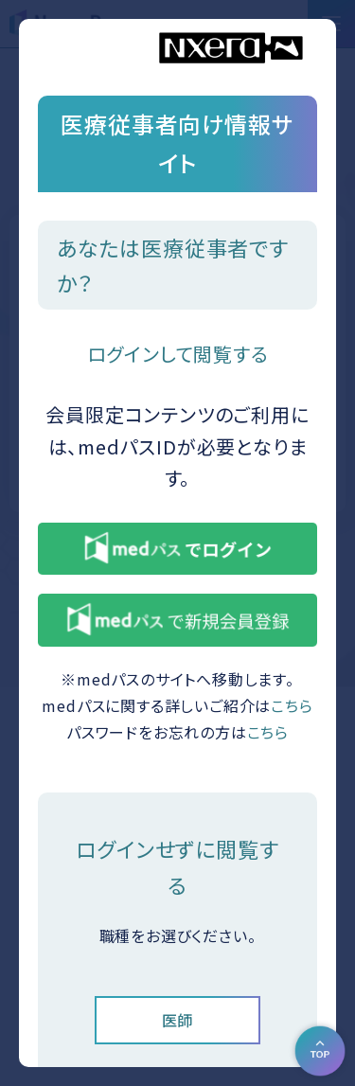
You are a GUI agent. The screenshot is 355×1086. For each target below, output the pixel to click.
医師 (178, 1019)
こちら (291, 705)
